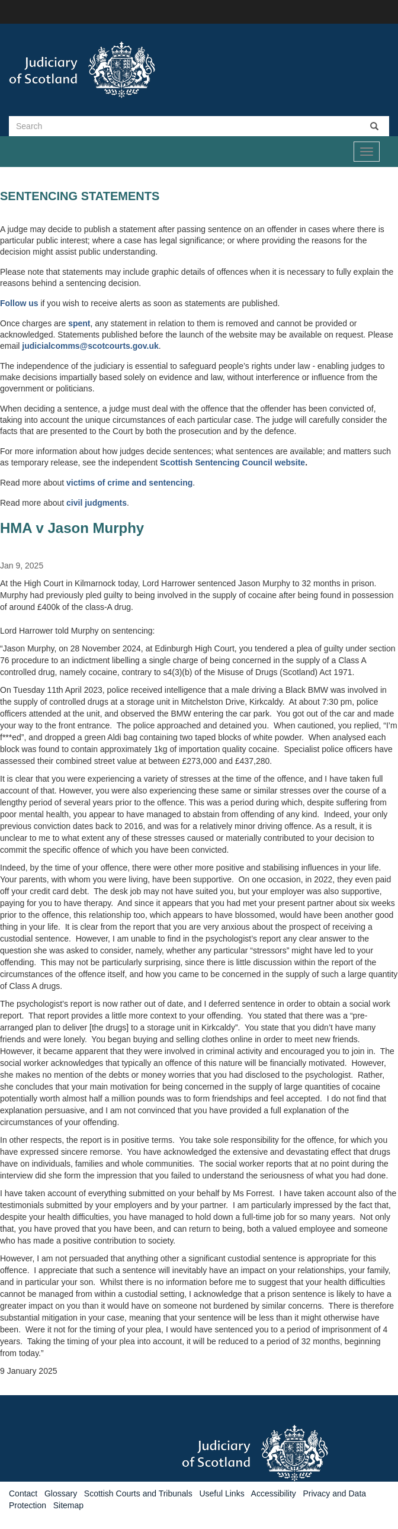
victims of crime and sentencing (129, 482)
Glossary (60, 1493)
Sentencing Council (235, 462)
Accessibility (273, 1493)
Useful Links (221, 1493)
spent (79, 323)
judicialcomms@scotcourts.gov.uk (90, 346)
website (290, 462)
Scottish (177, 462)
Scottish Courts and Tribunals (138, 1493)
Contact (23, 1493)
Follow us (19, 303)
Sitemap (68, 1505)
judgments (106, 502)
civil (75, 502)
